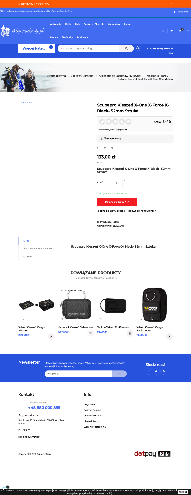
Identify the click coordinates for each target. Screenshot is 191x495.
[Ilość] (116, 183)
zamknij (183, 492)
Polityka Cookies (92, 410)
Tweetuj (105, 148)
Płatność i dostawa (93, 415)
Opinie (27, 256)
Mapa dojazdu (91, 421)
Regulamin (90, 404)
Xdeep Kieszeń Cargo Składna (31, 329)
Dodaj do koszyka (117, 202)
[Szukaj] (84, 48)
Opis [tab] (26, 240)
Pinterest (112, 148)
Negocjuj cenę (111, 138)
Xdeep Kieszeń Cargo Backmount (149, 329)
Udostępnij (97, 148)
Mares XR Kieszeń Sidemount (76, 327)
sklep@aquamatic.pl (29, 436)
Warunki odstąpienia (95, 426)
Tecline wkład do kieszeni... (114, 327)
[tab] (135, 138)
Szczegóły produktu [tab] (37, 248)
